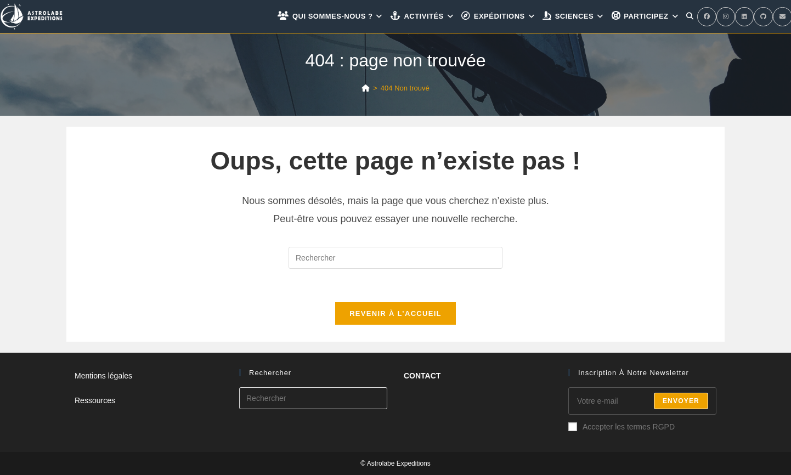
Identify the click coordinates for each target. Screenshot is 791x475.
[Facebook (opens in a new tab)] (706, 16)
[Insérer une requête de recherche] (395, 258)
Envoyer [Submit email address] (681, 401)
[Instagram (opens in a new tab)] (725, 16)
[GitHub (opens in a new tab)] (763, 16)
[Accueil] (365, 88)
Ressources (95, 400)
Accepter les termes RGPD (621, 426)
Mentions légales (103, 375)
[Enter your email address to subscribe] (642, 401)
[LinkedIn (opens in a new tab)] (744, 16)
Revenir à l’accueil (395, 313)
